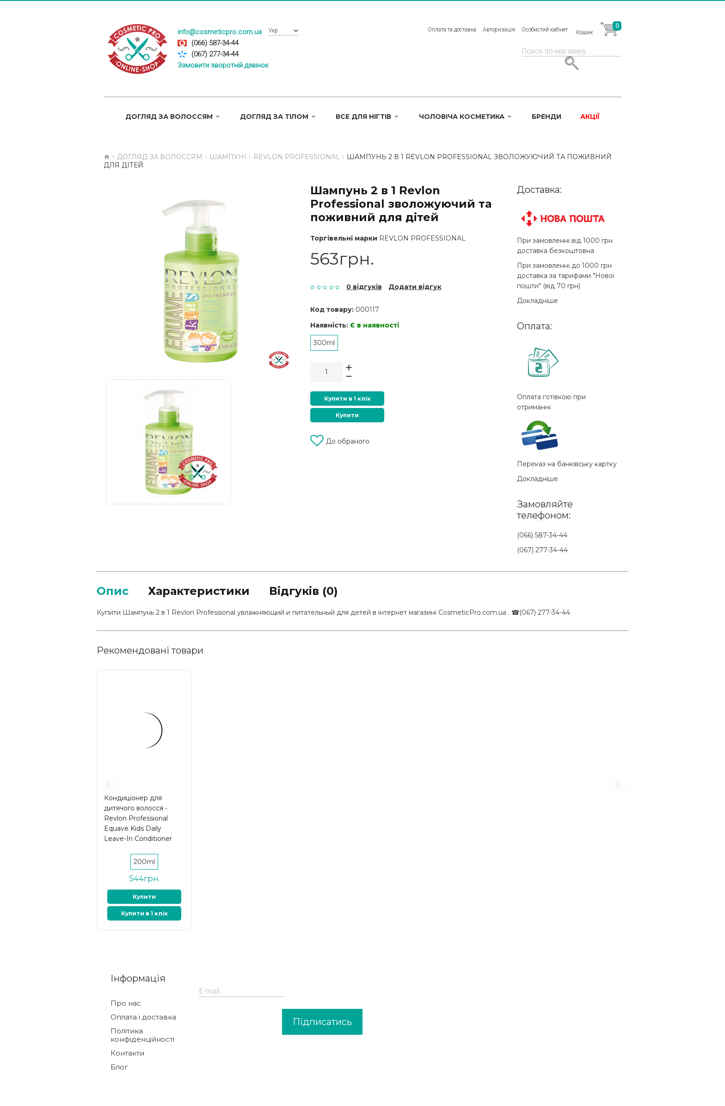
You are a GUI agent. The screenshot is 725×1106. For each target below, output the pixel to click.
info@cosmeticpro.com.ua (220, 32)
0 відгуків (364, 286)
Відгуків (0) (303, 591)
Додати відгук (415, 286)
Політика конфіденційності (142, 1035)
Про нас (126, 1003)
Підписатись (322, 1021)
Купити (347, 415)
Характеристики (199, 591)
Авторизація (499, 29)
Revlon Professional (422, 238)
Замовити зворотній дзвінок (223, 65)
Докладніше (537, 301)
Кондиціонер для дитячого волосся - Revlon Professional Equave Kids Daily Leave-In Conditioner (138, 818)
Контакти (127, 1053)
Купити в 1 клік (347, 398)
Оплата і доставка (143, 1017)
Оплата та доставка (452, 29)
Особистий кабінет (545, 29)
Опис (113, 591)
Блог (119, 1067)
